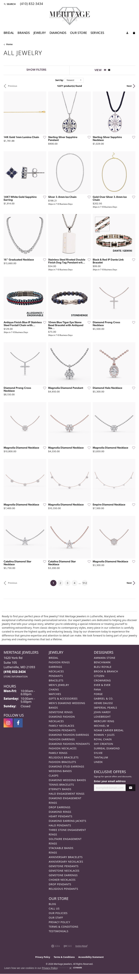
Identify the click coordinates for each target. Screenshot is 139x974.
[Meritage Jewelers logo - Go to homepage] (69, 16)
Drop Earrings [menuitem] (59, 807)
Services (97, 33)
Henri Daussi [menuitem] (103, 703)
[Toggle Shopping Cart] (133, 33)
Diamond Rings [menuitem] (60, 811)
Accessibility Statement (91, 957)
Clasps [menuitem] (53, 775)
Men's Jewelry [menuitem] (59, 685)
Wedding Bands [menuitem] (60, 771)
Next (129, 86)
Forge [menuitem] (98, 694)
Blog (52, 904)
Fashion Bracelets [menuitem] (62, 762)
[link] (31, 4)
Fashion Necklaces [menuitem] (63, 748)
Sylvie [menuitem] (98, 753)
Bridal (9, 33)
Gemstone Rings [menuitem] (61, 712)
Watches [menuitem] (55, 694)
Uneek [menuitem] (98, 762)
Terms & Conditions (63, 926)
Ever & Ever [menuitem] (102, 685)
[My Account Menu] (127, 33)
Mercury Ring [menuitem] (104, 721)
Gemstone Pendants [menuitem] (63, 866)
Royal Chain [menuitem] (103, 739)
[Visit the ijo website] (68, 946)
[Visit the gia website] (55, 946)
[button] (10, 4)
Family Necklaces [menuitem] (61, 725)
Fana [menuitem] (97, 689)
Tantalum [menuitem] (101, 757)
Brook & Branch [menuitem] (106, 671)
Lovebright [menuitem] (102, 716)
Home (9, 44)
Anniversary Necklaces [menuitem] (66, 861)
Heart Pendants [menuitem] (60, 816)
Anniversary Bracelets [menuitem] (66, 857)
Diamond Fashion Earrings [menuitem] (69, 734)
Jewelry (39, 33)
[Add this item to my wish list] (43, 137)
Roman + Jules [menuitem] (104, 734)
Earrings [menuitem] (55, 667)
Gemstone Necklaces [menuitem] (64, 870)
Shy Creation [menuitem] (103, 744)
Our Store (78, 33)
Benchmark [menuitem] (102, 662)
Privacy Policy (59, 922)
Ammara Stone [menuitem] (104, 657)
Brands (24, 33)
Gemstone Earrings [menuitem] (63, 875)
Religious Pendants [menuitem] (63, 888)
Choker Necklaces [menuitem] (62, 879)
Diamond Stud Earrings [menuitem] (66, 766)
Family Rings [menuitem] (58, 753)
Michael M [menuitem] (101, 725)
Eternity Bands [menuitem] (60, 789)
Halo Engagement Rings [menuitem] (67, 793)
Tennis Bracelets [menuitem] (61, 784)
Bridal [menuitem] (53, 657)
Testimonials (58, 931)
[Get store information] (16, 676)
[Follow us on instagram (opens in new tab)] (8, 722)
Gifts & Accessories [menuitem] (63, 698)
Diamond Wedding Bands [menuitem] (67, 780)
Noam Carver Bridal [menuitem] (109, 730)
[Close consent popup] (70, 968)
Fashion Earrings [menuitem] (62, 739)
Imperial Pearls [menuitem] (105, 707)
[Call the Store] (15, 672)
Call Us (54, 908)
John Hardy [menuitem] (102, 712)
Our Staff (56, 917)
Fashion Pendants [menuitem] (62, 730)
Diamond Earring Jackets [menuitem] (67, 821)
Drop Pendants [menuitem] (60, 884)
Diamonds (58, 33)
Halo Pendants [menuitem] (60, 825)
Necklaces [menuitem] (56, 671)
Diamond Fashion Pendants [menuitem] (69, 744)
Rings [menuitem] (53, 852)
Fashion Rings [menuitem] (59, 662)
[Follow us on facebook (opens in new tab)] (18, 722)
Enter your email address (110, 781)
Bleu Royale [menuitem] (103, 667)
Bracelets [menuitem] (56, 680)
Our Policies (58, 913)
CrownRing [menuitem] (102, 680)
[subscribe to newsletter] (130, 787)
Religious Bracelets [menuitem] (64, 757)
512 (85, 583)
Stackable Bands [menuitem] (61, 848)
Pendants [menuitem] (56, 676)
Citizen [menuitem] (99, 676)
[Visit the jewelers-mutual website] (81, 946)
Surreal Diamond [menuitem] (107, 748)
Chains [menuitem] (54, 689)
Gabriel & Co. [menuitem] (103, 698)
